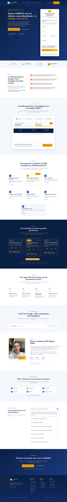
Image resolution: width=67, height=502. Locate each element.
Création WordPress (33, 486)
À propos (23, 2)
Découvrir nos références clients (32, 259)
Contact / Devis (43, 487)
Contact (56, 497)
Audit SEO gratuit (43, 482)
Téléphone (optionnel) (52, 35)
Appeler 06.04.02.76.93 (25, 29)
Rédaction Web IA (33, 488)
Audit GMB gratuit (43, 484)
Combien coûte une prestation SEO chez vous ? (39, 408)
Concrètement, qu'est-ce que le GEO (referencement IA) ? (41, 426)
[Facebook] (15, 487)
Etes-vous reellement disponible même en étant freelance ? (42, 430)
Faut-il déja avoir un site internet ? (37, 434)
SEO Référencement (33, 481)
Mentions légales (47, 497)
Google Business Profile (33, 490)
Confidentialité (52, 497)
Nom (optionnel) (44, 35)
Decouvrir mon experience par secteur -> (33, 395)
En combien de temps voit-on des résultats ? (39, 418)
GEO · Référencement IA (34, 483)
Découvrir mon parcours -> (35, 363)
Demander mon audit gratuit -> (14, 29)
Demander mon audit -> (47, 145)
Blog (40, 2)
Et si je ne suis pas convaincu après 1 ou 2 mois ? (40, 441)
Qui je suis (42, 481)
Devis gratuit (56, 3)
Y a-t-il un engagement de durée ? (37, 422)
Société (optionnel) (44, 40)
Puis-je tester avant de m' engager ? (37, 437)
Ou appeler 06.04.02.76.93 (40, 465)
